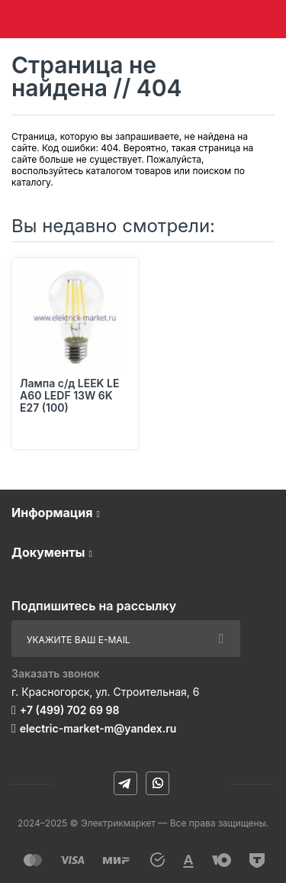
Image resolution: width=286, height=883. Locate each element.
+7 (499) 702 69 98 (70, 709)
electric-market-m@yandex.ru (98, 728)
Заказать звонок (55, 673)
